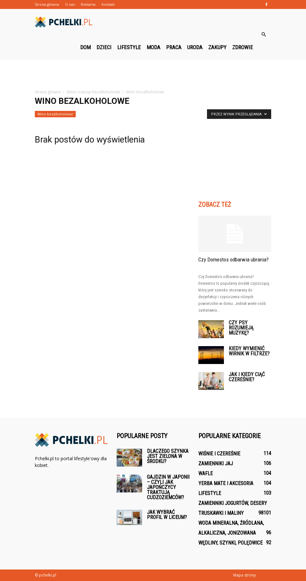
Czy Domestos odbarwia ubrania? (233, 259)
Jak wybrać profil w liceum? (167, 514)
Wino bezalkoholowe (55, 114)
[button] (263, 34)
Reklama (88, 4)
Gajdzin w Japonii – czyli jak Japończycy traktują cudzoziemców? (168, 487)
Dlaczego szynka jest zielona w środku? (167, 456)
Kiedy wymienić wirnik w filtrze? (249, 351)
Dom (85, 47)
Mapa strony (244, 575)
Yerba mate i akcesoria (225, 483)
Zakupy (217, 47)
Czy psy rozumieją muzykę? (241, 328)
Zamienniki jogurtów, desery (232, 503)
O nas (70, 4)
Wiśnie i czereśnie (219, 454)
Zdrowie (242, 47)
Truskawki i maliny (221, 513)
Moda (153, 47)
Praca (173, 47)
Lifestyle (129, 47)
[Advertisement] (153, 74)
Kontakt (108, 4)
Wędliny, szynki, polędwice (230, 543)
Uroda (195, 47)
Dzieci (103, 47)
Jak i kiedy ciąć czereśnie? (247, 377)
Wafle (205, 473)
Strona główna (47, 4)
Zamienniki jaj (215, 464)
